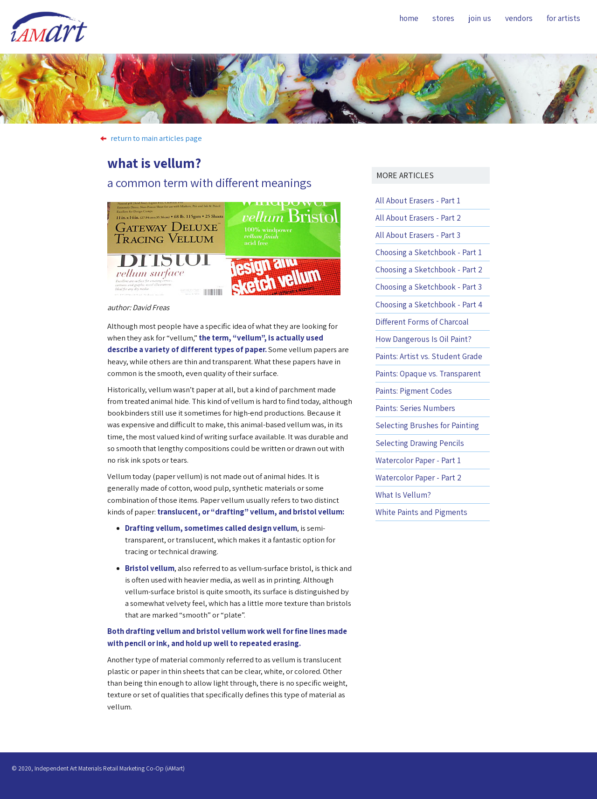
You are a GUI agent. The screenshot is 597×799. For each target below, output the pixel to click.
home (408, 18)
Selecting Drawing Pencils (419, 443)
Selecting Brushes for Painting (427, 425)
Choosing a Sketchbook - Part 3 (428, 286)
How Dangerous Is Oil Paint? (423, 338)
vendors (519, 18)
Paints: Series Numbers (415, 408)
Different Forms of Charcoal (422, 321)
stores (443, 18)
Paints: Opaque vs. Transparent (428, 373)
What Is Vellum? (403, 494)
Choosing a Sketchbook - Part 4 (428, 304)
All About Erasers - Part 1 (417, 200)
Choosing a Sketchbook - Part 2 (428, 269)
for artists (563, 18)
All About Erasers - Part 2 (418, 217)
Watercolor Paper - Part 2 (418, 477)
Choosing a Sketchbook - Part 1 (428, 252)
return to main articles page (151, 138)
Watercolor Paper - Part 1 (418, 460)
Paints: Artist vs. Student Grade (428, 356)
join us (479, 18)
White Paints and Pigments (421, 512)
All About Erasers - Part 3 (417, 234)
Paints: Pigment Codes (413, 390)
